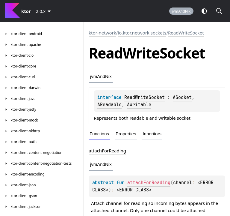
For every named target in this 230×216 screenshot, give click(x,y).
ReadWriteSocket (186, 33)
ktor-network (102, 33)
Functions (99, 133)
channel (114, 203)
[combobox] (44, 11)
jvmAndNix (181, 11)
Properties (126, 133)
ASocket (182, 97)
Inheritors (152, 133)
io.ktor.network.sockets (142, 33)
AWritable (139, 105)
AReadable (109, 105)
